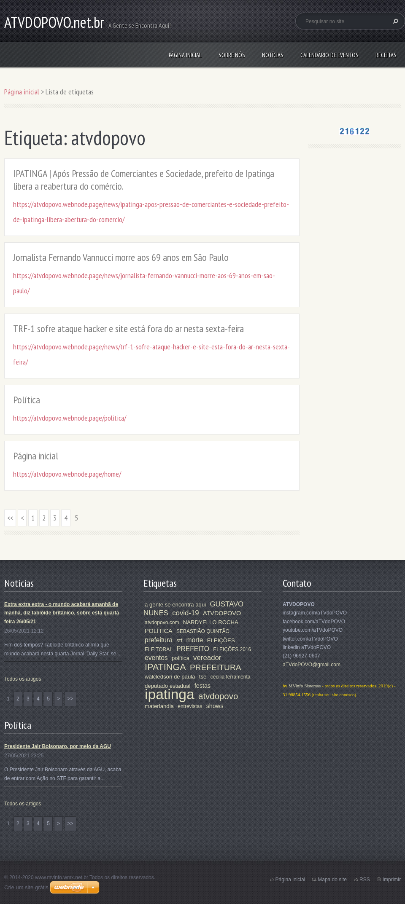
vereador (207, 658)
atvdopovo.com (162, 622)
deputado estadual (168, 686)
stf (179, 640)
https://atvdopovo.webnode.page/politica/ (69, 418)
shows (215, 706)
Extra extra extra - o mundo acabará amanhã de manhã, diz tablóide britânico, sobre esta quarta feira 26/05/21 (61, 613)
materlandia (159, 706)
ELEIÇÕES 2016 (232, 649)
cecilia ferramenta (231, 677)
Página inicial (185, 55)
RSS (364, 880)
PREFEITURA (215, 667)
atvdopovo (218, 696)
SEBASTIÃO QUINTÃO (203, 631)
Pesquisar (394, 21)
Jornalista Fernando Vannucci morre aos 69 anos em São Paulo (121, 257)
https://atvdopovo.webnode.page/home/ (67, 474)
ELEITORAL (159, 649)
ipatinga (169, 694)
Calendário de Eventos (329, 55)
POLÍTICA (159, 631)
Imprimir (392, 880)
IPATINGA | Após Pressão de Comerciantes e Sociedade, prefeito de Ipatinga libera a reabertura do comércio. (143, 180)
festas (202, 685)
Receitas (386, 55)
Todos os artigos (22, 679)
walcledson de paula (170, 676)
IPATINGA (165, 667)
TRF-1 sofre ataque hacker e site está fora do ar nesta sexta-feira (128, 328)
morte (194, 640)
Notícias (273, 55)
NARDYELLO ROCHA (210, 622)
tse (203, 676)
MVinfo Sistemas (305, 685)
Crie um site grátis (26, 887)
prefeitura (159, 640)
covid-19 (185, 613)
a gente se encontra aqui (175, 604)
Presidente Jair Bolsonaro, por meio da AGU (57, 746)
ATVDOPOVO (222, 613)
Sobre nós (232, 55)
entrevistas (190, 706)
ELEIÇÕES (221, 640)
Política (26, 399)
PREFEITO (192, 648)
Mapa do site (332, 880)
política (180, 658)
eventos (156, 657)
